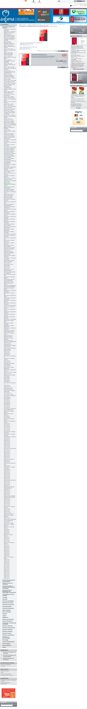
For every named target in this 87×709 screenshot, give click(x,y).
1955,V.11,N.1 (7, 517)
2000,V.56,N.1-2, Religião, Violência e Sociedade (9, 248)
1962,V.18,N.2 (7, 477)
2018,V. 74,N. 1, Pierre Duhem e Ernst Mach (9, 104)
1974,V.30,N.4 (7, 407)
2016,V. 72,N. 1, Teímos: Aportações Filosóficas (9, 122)
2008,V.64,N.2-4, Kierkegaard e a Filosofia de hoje (9, 184)
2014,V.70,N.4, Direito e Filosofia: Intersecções (9, 134)
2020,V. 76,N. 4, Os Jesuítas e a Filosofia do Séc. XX (10, 81)
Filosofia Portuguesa (8, 608)
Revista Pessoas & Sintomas (7, 583)
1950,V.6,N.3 (6, 547)
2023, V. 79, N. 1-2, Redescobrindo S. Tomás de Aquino (10, 57)
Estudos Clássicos (7, 626)
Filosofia (4, 599)
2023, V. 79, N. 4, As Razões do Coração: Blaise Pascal (10, 50)
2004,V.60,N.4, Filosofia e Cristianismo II (9, 207)
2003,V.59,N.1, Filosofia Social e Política (9, 225)
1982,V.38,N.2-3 (7, 366)
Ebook (4, 647)
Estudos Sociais (6, 633)
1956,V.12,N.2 (7, 510)
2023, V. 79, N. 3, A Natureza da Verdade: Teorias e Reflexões (8, 53)
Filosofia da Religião (8, 601)
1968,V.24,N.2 (7, 444)
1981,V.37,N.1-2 (7, 373)
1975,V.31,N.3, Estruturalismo (7, 403)
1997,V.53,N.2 (7, 266)
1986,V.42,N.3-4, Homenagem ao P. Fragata (9, 345)
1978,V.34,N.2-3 (7, 386)
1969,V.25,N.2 (7, 439)
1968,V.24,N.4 (7, 441)
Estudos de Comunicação (6, 637)
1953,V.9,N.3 (6, 529)
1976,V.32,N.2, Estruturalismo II (7, 397)
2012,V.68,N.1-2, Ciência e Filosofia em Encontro (9, 154)
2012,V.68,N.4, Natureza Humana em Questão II (9, 149)
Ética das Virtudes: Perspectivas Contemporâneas (8, 86)
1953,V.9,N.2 (6, 530)
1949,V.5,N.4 (6, 551)
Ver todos (78, 107)
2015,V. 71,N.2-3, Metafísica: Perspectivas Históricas (9, 127)
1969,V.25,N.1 (7, 440)
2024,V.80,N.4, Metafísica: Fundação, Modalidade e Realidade (9, 39)
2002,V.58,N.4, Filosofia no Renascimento (10, 227)
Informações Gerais (7, 663)
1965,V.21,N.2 (7, 460)
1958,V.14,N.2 (7, 498)
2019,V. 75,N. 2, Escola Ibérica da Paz (9, 95)
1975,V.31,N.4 (7, 400)
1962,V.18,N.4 (7, 474)
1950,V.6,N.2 (6, 549)
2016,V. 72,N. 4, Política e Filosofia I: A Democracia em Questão (10, 116)
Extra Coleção (6, 643)
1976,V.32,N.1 (7, 399)
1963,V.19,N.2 (7, 472)
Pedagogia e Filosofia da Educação (9, 623)
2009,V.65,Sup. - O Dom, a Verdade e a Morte (10, 179)
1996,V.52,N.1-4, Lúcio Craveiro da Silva (9, 270)
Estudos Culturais (7, 631)
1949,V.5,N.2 (6, 554)
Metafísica (5, 617)
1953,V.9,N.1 (6, 532)
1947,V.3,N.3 (6, 563)
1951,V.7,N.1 (6, 545)
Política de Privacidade (6, 673)
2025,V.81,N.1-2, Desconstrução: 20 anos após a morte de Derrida (9, 35)
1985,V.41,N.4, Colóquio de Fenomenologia (10, 349)
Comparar (64, 62)
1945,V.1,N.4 (6, 574)
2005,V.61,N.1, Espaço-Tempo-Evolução (9, 205)
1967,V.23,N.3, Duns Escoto (10, 448)
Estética (4, 613)
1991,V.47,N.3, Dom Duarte (10, 305)
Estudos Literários (7, 629)
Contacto (34, 2)
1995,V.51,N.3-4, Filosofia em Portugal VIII (9, 272)
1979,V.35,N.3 (7, 381)
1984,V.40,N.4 (7, 353)
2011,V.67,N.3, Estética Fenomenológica (9, 159)
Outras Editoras (6, 645)
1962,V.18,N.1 (7, 478)
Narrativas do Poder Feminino (77, 100)
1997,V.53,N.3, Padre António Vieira (8, 265)
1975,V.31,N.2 (7, 404)
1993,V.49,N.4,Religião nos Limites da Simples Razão (10, 286)
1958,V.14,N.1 (7, 499)
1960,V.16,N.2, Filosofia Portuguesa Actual (9, 487)
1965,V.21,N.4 (7, 457)
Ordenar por (39, 50)
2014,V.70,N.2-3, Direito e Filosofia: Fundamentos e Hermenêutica (9, 137)
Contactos (3, 666)
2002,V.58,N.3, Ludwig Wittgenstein (9, 230)
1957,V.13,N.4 (7, 501)
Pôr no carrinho (61, 58)
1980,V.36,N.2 (7, 377)
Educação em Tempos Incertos (78, 98)
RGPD (2, 672)
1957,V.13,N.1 (7, 505)
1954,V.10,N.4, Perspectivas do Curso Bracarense (10, 520)
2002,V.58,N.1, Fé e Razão (10, 234)
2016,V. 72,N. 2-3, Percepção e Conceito (8, 119)
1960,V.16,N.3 (7, 485)
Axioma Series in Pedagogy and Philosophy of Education (9, 591)
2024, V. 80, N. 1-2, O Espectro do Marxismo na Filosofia (9, 46)
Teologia (4, 597)
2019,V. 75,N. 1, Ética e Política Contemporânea (9, 97)
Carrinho (74, 24)
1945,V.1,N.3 (6, 575)
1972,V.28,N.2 (7, 423)
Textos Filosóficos (7, 621)
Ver (61, 60)
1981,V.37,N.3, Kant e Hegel (10, 372)
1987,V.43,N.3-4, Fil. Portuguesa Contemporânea (10, 341)
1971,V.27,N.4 (7, 426)
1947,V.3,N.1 (6, 567)
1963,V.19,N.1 (7, 473)
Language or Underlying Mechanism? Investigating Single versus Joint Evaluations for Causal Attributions (78, 64)
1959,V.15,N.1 (7, 494)
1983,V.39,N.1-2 (7, 362)
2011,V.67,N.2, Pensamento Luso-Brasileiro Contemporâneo (10, 162)
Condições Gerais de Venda (7, 675)
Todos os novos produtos (78, 69)
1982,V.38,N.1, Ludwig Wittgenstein (9, 368)
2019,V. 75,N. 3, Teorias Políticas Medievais (9, 92)
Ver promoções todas (78, 82)
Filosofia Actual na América (10, 480)
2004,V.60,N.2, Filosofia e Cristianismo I (9, 212)
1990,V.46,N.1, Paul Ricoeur (10, 319)
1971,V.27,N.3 (7, 427)
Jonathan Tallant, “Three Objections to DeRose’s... (76, 61)
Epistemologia (6, 610)
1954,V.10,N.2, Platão (8, 523)
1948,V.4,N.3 (6, 559)
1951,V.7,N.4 (6, 539)
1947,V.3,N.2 (6, 566)
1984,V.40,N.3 (7, 354)
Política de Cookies (5, 670)
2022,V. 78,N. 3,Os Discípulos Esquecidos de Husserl (9, 64)
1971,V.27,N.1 (7, 430)
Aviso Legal (4, 669)
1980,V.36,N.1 (7, 378)
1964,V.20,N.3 (7, 465)
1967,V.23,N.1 (7, 451)
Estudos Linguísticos (8, 635)
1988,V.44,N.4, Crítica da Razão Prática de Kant (9, 331)
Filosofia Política (7, 606)
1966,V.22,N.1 (7, 456)
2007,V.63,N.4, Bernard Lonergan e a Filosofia (9, 190)
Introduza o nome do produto (7, 704)
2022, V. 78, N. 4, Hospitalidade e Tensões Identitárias (9, 61)
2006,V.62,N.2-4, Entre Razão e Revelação (9, 195)
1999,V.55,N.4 (7, 250)
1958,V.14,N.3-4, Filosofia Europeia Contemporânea (9, 496)
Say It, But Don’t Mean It (75, 55)
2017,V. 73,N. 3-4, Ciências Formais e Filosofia (10, 107)
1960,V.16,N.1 (7, 489)
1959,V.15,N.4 (7, 490)
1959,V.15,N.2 (7, 493)
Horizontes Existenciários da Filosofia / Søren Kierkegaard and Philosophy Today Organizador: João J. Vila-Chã (43, 57)
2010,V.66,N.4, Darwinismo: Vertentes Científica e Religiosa (10, 168)
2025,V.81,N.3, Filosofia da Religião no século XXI (10, 32)
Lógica (4, 615)
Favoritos (39, 2)
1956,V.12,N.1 (7, 511)
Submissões (4, 678)
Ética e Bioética (6, 612)
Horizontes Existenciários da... (39, 54)
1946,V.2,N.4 (6, 568)
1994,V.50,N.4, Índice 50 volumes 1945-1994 (9, 280)
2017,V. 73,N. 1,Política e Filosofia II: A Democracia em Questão (9, 112)
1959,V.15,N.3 (7, 491)
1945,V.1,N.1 (6, 578)
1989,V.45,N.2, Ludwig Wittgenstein (9, 326)
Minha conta (74, 5)
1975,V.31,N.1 (7, 405)
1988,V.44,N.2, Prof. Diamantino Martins (8, 336)
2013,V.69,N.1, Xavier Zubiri (10, 147)
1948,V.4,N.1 (6, 562)
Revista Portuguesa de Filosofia (8, 27)
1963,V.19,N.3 (7, 470)
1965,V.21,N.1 (7, 461)
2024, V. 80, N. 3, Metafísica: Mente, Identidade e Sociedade (9, 42)
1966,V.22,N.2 (7, 455)
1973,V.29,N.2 (7, 416)
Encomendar (81, 32)
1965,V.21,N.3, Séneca (9, 459)
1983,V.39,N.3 (7, 360)
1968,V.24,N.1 (7, 445)
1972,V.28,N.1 (7, 425)
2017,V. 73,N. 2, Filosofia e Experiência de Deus (10, 109)
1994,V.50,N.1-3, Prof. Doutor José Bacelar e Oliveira (8, 283)
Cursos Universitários (8, 641)
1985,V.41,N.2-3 (7, 350)
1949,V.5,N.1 (6, 555)
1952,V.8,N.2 (6, 537)
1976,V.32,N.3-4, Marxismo (10, 395)
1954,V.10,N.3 (7, 521)
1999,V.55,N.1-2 (7, 254)
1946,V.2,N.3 (6, 570)
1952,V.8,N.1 (6, 538)
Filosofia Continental (8, 604)
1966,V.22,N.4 (7, 452)
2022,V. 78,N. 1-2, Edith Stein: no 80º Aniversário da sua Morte (10, 68)
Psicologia (5, 640)
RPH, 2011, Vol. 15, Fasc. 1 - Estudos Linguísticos (81, 76)
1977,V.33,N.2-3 (7, 392)
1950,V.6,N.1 (6, 550)
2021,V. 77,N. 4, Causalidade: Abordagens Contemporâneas (9, 72)
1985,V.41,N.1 (7, 351)
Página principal (22, 24)
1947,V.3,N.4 (6, 564)
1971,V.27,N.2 (7, 429)
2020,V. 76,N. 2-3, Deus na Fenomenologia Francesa (10, 83)
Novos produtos (76, 36)
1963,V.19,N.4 (7, 469)
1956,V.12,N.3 (7, 508)
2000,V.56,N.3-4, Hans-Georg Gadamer (9, 246)
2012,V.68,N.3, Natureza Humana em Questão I (9, 151)
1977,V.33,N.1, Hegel (8, 394)
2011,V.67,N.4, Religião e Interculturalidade (9, 156)
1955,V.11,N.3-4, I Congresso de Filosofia (9, 513)
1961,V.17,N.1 (7, 482)
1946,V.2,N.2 (6, 571)
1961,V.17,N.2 (7, 481)
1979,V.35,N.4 (7, 380)
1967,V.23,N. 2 (7, 449)
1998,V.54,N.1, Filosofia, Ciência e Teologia (9, 261)
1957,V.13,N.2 (7, 503)
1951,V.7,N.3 (6, 541)
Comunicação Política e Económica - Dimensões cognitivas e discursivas (76, 105)
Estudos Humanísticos (8, 627)
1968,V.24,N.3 (7, 443)
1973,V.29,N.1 (7, 417)
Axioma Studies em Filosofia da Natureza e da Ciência (8, 587)
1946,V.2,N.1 (6, 572)
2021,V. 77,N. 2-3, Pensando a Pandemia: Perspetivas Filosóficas (9, 75)
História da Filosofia (7, 619)
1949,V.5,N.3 (6, 553)
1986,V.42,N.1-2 (7, 346)
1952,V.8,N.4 (6, 533)
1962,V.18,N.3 (7, 476)
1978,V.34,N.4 (7, 385)
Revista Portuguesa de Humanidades (8, 580)
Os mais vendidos (76, 85)
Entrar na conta (83, 3)
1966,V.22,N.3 (7, 453)
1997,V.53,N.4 (7, 262)
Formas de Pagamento (6, 664)
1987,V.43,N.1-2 (7, 342)
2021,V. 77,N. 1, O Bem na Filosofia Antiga (9, 78)
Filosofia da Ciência (7, 602)
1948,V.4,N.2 (6, 560)
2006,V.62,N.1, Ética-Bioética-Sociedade (8, 197)
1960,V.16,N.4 (7, 484)
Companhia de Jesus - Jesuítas (8, 595)
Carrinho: (81, 5)
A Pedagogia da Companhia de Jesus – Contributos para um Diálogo (78, 96)
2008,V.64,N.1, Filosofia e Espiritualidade (9, 187)
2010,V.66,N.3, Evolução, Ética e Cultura (9, 171)
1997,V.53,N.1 (7, 268)
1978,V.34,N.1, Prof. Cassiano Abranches (8, 388)
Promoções (74, 72)
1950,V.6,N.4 (6, 546)
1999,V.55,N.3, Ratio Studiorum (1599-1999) (9, 252)
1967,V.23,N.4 (7, 447)
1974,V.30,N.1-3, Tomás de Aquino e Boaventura (10, 409)
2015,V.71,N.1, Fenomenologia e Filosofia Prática (9, 131)
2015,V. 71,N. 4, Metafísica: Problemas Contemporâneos (10, 124)
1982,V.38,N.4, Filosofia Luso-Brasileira (9, 364)
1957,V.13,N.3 (7, 502)
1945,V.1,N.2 (6, 576)
